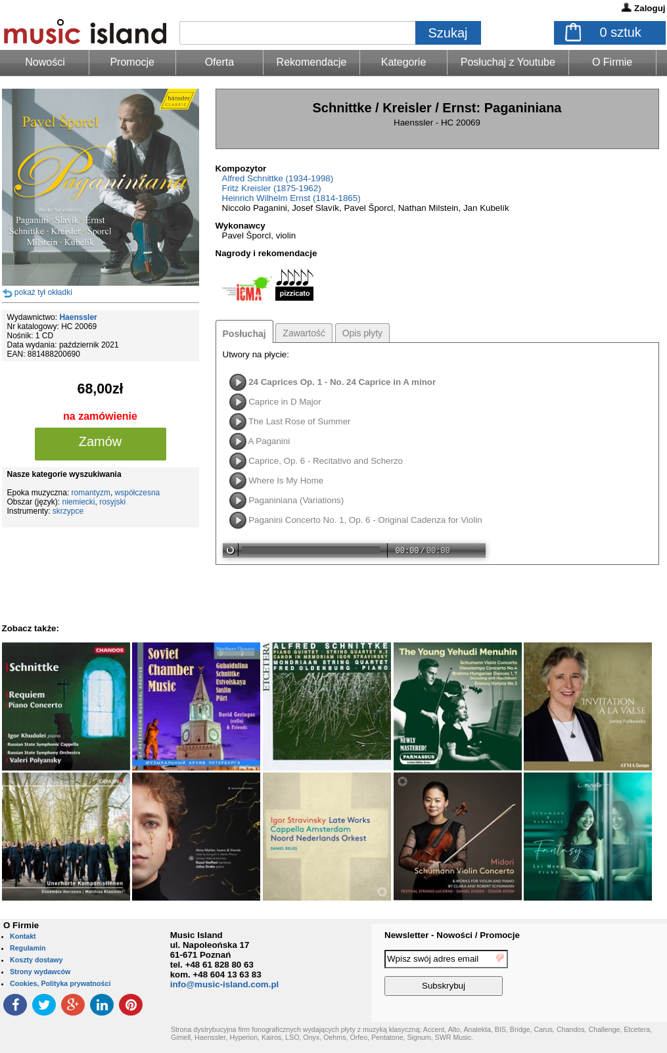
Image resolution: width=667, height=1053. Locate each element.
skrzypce (68, 511)
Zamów (100, 441)
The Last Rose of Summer (299, 421)
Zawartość (304, 333)
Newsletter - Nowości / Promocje (452, 935)
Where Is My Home (285, 480)
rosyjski (112, 501)
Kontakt (23, 936)
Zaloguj (649, 8)
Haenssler (78, 317)
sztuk (620, 32)
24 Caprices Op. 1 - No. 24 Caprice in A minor (342, 382)
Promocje (132, 62)
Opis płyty (362, 333)
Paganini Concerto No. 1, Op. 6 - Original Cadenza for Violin (365, 520)
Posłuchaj (244, 333)
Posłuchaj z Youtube (508, 62)
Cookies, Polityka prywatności (60, 983)
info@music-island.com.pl (224, 984)
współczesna (137, 492)
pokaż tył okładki (43, 292)
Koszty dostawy (36, 960)
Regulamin (27, 948)
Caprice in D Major (284, 402)
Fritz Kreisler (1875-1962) (271, 188)
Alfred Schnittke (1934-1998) (278, 178)
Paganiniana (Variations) (296, 500)
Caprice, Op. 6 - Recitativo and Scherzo (325, 461)
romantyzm (91, 492)
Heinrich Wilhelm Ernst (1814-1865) (291, 198)
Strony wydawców (40, 971)
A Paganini (269, 441)
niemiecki (78, 501)
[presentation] (613, 975)
